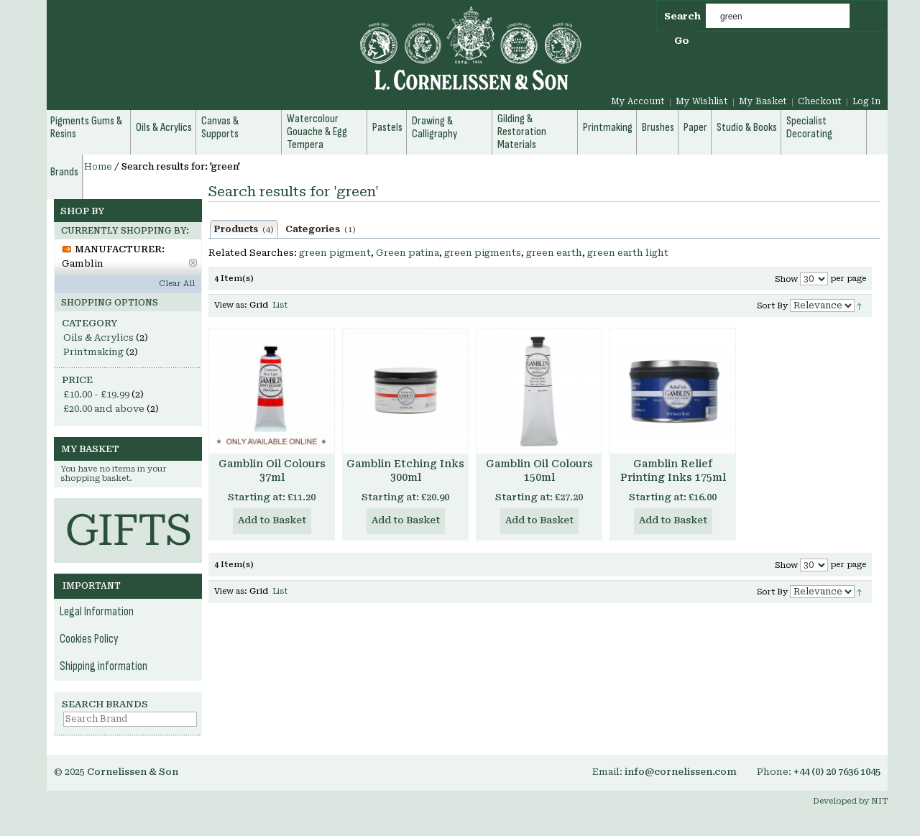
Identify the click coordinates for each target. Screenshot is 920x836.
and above (103, 408)
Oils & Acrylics (98, 337)
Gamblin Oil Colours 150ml (539, 470)
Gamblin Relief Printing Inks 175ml (673, 470)
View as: (230, 305)
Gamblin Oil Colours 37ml (272, 470)
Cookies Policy (89, 639)
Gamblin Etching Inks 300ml (405, 470)
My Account (638, 101)
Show (786, 279)
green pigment (335, 252)
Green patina (407, 252)
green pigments (482, 252)
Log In (866, 101)
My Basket (763, 101)
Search (682, 16)
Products (244, 229)
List (280, 305)
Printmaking (93, 351)
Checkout (820, 101)
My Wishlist (702, 101)
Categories (320, 229)
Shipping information (103, 666)
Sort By (772, 306)
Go (681, 40)
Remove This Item (193, 263)
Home (98, 167)
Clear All (177, 283)
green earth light (627, 252)
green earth (554, 252)
